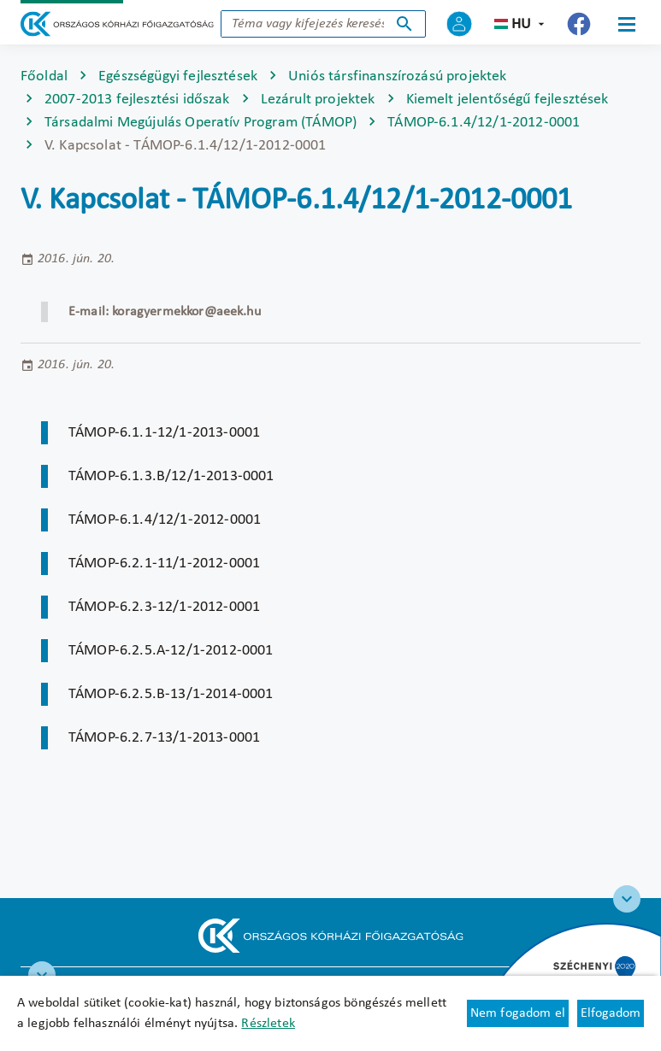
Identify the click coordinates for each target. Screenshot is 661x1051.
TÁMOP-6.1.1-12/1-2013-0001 (164, 433)
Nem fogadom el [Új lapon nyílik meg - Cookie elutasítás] (517, 1013)
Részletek (267, 1023)
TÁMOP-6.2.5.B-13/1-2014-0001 (170, 694)
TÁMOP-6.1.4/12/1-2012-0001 (483, 122)
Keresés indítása (404, 24)
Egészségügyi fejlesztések (177, 76)
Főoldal (44, 76)
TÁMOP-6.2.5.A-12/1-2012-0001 (170, 651)
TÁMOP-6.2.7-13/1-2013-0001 (164, 738)
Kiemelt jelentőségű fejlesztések (507, 99)
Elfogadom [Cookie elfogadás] (610, 1013)
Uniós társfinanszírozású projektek (397, 76)
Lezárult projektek (318, 99)
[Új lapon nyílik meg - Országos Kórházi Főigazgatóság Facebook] (579, 24)
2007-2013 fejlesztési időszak (137, 99)
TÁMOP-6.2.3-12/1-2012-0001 (164, 607)
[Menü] (626, 24)
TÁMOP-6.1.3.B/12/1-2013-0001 (171, 476)
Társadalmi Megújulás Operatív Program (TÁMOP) (200, 122)
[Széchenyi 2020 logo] (626, 899)
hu (521, 24)
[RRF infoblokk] (42, 975)
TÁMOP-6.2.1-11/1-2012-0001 (164, 563)
